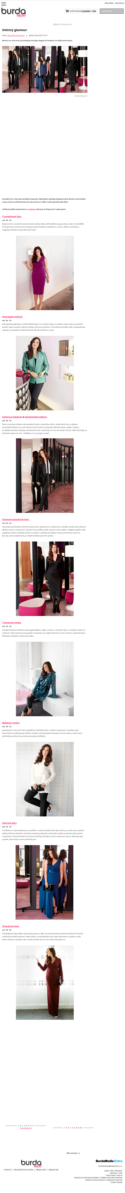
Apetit (106, 1171)
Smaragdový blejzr (12, 316)
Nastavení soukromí (114, 1180)
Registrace (119, 3)
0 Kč (94, 11)
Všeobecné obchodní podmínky (86, 1177)
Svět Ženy (113, 1173)
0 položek (86, 11)
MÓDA (55, 24)
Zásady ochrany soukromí (95, 1180)
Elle (112, 1171)
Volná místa (110, 1175)
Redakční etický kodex (23, 1170)
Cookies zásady (116, 1182)
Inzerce (119, 1175)
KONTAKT (7, 1170)
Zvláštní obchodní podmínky (111, 1177)
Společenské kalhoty (35, 416)
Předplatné (41, 1170)
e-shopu (31, 209)
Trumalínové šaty (11, 216)
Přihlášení (109, 3)
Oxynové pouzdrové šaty (15, 519)
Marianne (118, 1171)
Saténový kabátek (12, 416)
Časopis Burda (26, 1128)
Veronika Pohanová (15, 35)
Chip (120, 1173)
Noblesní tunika (10, 722)
